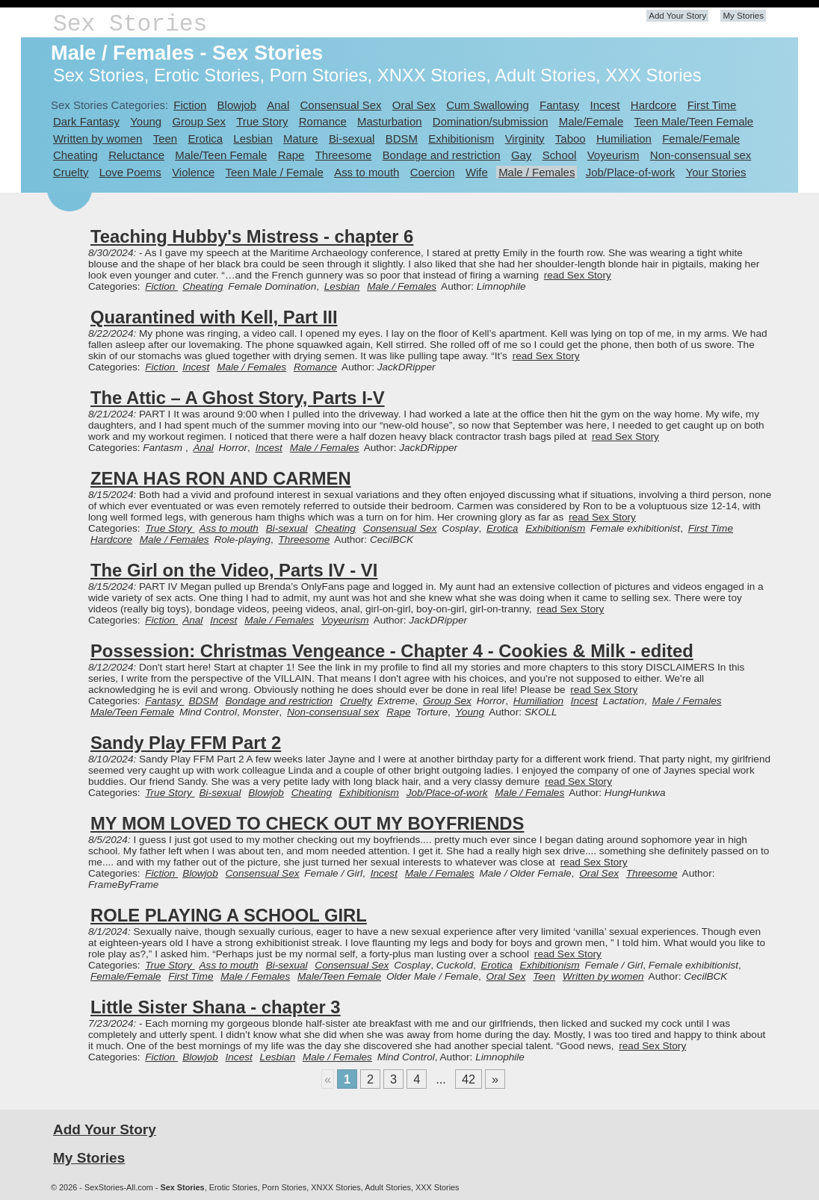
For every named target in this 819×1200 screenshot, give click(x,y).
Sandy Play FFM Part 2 (185, 743)
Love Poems (130, 172)
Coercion (432, 172)
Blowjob (236, 105)
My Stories (743, 15)
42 (468, 1079)
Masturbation (389, 121)
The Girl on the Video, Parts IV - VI (233, 570)
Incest (605, 105)
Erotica (205, 138)
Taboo (570, 138)
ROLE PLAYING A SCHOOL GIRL (228, 915)
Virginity (525, 138)
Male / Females (536, 172)
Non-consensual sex (700, 155)
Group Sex (198, 121)
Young (145, 121)
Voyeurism (613, 155)
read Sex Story (577, 275)
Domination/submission (490, 121)
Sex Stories (130, 24)
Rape (291, 155)
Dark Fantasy (86, 121)
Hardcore (654, 105)
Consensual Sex (341, 105)
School (560, 155)
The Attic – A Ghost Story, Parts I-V (237, 398)
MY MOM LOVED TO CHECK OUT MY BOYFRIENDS (307, 823)
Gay (521, 155)
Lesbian (252, 138)
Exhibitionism (461, 138)
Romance (323, 121)
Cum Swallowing (487, 105)
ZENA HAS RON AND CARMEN (220, 478)
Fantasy (559, 105)
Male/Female (591, 121)
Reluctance (136, 155)
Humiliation (624, 138)
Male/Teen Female (221, 155)
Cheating (75, 155)
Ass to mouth (366, 172)
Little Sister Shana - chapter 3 (215, 1007)
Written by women (97, 138)
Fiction (189, 105)
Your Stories (716, 172)
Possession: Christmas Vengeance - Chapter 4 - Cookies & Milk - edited (391, 651)
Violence (193, 172)
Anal (278, 105)
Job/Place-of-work (631, 172)
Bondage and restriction (442, 155)
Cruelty (70, 172)
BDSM (402, 138)
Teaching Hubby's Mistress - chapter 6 (251, 236)
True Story (262, 121)
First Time (712, 105)
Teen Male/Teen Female (694, 121)
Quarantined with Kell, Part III (214, 317)
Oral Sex (414, 105)
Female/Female (701, 138)
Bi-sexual (352, 138)
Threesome (343, 155)
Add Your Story (677, 15)
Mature (300, 138)
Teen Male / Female (275, 172)
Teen (165, 138)
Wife (477, 172)
